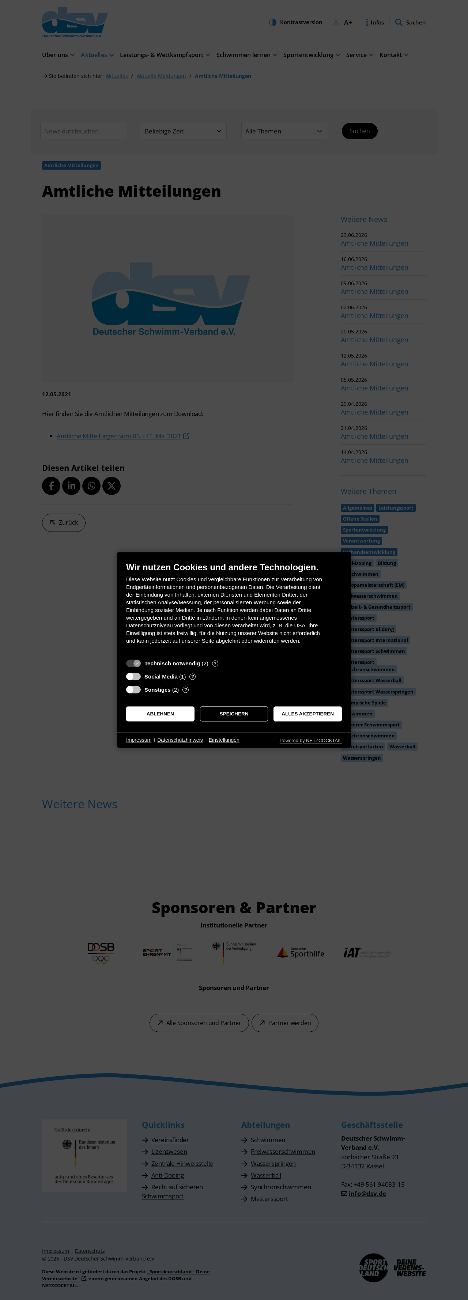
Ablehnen (160, 714)
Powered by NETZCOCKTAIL (311, 740)
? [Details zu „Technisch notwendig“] (215, 663)
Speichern (234, 714)
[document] (234, 608)
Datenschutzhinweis (180, 740)
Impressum (138, 740)
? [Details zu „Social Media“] (192, 676)
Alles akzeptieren (308, 714)
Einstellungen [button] (224, 740)
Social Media (161, 676)
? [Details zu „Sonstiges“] (185, 689)
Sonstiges (157, 690)
